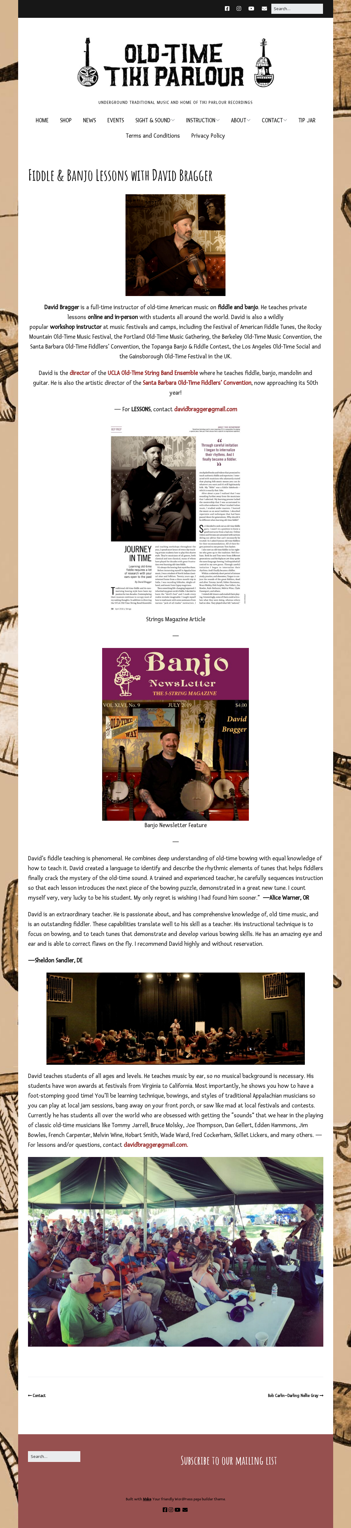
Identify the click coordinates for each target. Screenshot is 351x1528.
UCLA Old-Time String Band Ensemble (153, 373)
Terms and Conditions (153, 136)
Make (147, 1499)
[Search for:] (297, 8)
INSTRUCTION (200, 120)
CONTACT (272, 120)
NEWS (89, 120)
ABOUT (238, 120)
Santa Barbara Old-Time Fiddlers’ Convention (197, 383)
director (80, 373)
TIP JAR (306, 120)
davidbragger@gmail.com (205, 409)
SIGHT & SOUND (152, 120)
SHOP (66, 120)
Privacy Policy (208, 136)
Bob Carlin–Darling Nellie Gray (293, 1395)
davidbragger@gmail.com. (156, 1145)
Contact (39, 1395)
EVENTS (115, 120)
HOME (42, 120)
